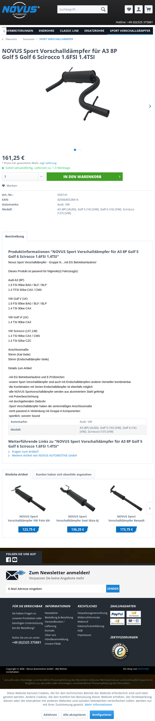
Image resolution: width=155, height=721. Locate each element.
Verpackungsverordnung (92, 613)
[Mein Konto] (139, 9)
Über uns (50, 635)
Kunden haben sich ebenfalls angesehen (63, 474)
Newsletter (51, 613)
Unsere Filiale (53, 643)
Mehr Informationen (98, 704)
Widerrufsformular (89, 617)
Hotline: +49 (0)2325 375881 (134, 22)
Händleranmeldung (56, 639)
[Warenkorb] (149, 9)
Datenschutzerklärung (91, 626)
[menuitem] (82, 9)
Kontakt (49, 630)
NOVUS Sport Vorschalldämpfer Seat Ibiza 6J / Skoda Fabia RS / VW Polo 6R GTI (77, 518)
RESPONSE (143, 668)
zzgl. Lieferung (48, 163)
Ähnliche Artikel (16, 474)
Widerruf (83, 622)
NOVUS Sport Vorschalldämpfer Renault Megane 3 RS (126, 518)
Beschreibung (14, 236)
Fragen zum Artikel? (23, 451)
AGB (80, 630)
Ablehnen (50, 715)
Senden (112, 588)
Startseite (29, 39)
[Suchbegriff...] (82, 9)
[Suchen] (103, 9)
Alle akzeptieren (74, 715)
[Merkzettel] (129, 9)
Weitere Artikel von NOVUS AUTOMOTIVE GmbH (42, 455)
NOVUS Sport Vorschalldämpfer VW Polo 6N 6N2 (29, 518)
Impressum (84, 635)
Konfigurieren (101, 715)
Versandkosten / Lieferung (55, 624)
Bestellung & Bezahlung (59, 617)
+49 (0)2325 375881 (26, 642)
